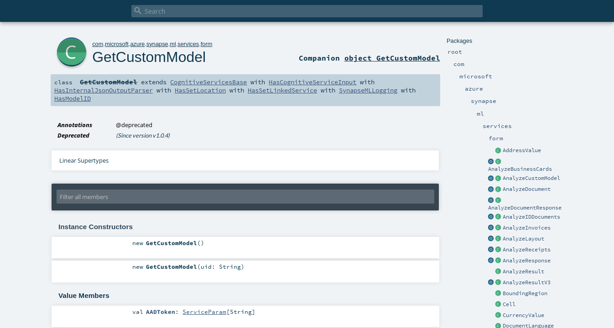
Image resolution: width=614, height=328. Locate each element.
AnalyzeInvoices (527, 228)
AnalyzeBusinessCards (520, 169)
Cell (509, 304)
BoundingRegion (525, 293)
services (188, 44)
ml (173, 44)
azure (137, 44)
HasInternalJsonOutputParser (103, 90)
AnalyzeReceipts (527, 249)
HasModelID (72, 98)
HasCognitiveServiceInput (312, 82)
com (97, 44)
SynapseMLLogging (368, 90)
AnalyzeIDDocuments (531, 217)
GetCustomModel (149, 57)
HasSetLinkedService (282, 90)
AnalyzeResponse (527, 260)
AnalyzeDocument (527, 189)
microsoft (117, 44)
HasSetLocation (200, 90)
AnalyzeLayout (523, 239)
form (207, 44)
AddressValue (522, 150)
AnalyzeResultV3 (527, 282)
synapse (157, 44)
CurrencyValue (523, 315)
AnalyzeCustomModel (531, 178)
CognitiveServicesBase (208, 82)
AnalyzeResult (523, 271)
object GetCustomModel (392, 57)
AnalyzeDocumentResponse (525, 208)
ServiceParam (204, 311)
